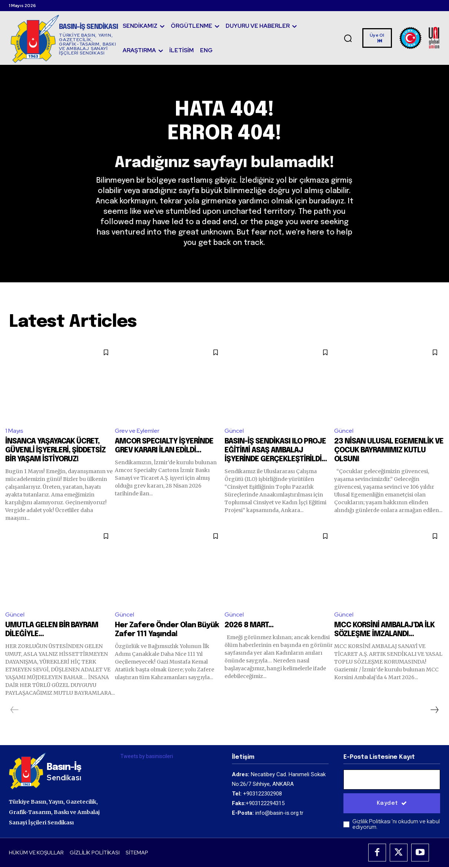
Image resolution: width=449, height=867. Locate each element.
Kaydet (392, 804)
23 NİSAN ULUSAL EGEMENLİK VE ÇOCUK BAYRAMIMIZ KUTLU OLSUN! (388, 450)
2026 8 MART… (248, 625)
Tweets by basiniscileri (146, 756)
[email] (391, 780)
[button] (348, 38)
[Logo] (64, 39)
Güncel (234, 431)
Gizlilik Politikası (372, 822)
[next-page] (434, 709)
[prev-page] (14, 709)
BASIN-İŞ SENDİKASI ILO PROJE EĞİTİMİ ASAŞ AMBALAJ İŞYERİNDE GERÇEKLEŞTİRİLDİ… (275, 450)
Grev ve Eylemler (137, 431)
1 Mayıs (14, 431)
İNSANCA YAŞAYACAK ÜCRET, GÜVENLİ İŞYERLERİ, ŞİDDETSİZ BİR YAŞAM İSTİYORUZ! (55, 450)
